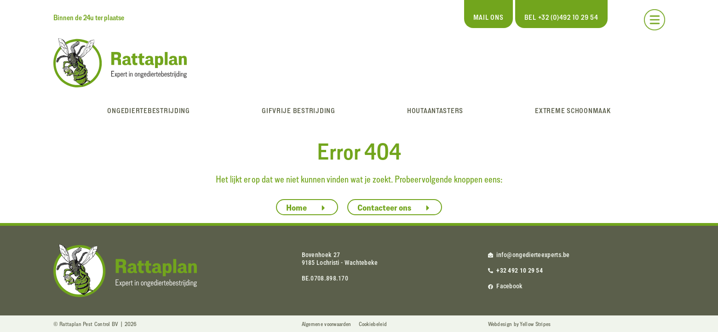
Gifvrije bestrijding (298, 110)
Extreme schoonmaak (572, 110)
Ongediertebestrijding (148, 110)
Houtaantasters (435, 110)
